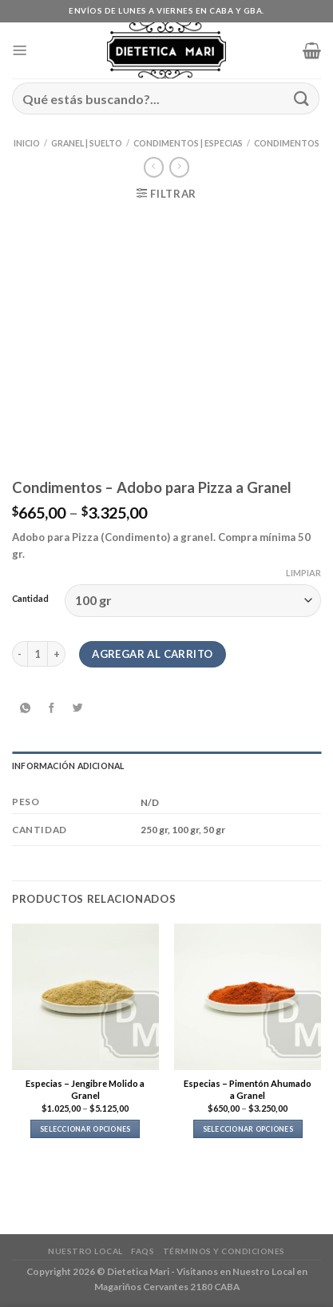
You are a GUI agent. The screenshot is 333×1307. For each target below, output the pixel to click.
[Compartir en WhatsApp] (25, 708)
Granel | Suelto (86, 143)
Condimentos (286, 143)
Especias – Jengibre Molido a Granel (85, 1089)
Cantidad (30, 599)
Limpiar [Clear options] (303, 572)
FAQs (142, 1251)
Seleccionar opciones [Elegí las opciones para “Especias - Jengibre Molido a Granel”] (85, 1129)
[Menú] (20, 50)
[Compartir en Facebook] (51, 708)
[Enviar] (302, 98)
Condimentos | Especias (188, 143)
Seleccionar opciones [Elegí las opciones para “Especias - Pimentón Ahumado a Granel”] (248, 1129)
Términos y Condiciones (224, 1251)
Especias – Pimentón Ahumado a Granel (247, 1089)
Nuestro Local (85, 1251)
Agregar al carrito (152, 653)
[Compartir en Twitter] (77, 708)
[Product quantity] (37, 654)
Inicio (27, 143)
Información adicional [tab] (68, 766)
